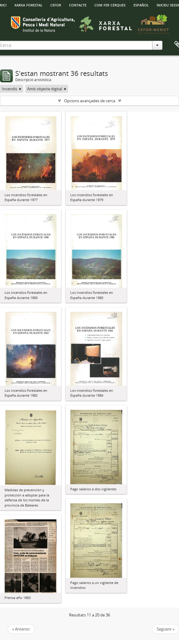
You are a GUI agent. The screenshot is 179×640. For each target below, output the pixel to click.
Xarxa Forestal (28, 4)
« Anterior (21, 629)
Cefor (55, 4)
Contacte (77, 4)
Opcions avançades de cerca (89, 100)
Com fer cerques (110, 4)
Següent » (165, 629)
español (141, 4)
